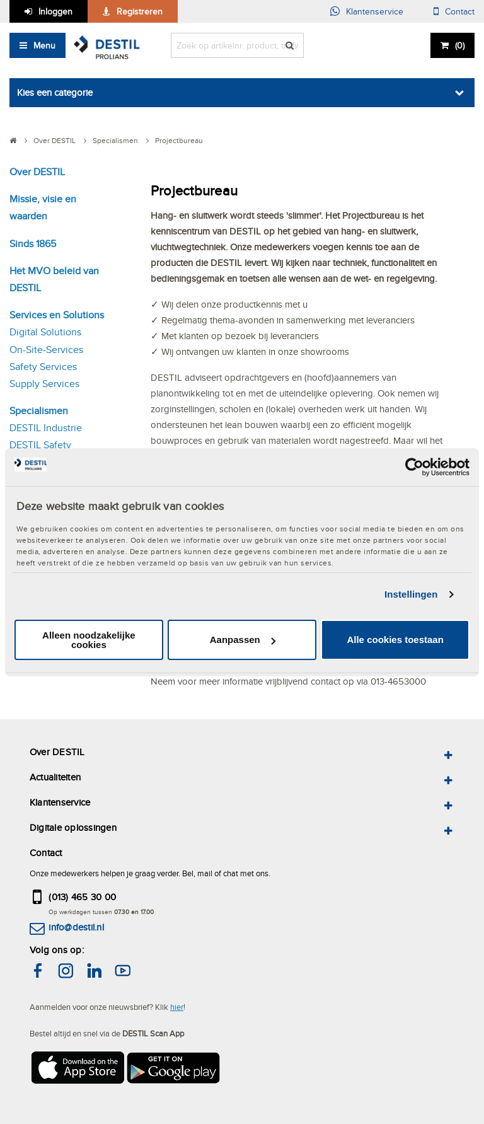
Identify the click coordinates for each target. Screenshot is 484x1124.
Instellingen (411, 594)
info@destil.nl (76, 927)
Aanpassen (242, 639)
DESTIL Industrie (45, 427)
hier (176, 1006)
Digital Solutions (45, 332)
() (459, 45)
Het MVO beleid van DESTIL (54, 279)
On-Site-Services (46, 349)
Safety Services (43, 366)
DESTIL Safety (40, 444)
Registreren (140, 11)
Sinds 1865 (32, 243)
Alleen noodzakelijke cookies (88, 640)
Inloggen (55, 11)
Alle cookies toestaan (395, 639)
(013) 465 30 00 (82, 896)
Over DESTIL (37, 172)
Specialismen (38, 410)
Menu (44, 45)
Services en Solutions (56, 315)
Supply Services (44, 383)
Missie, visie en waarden (42, 207)
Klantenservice (374, 11)
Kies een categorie (55, 92)
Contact (460, 11)
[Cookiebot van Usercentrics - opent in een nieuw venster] (414, 466)
